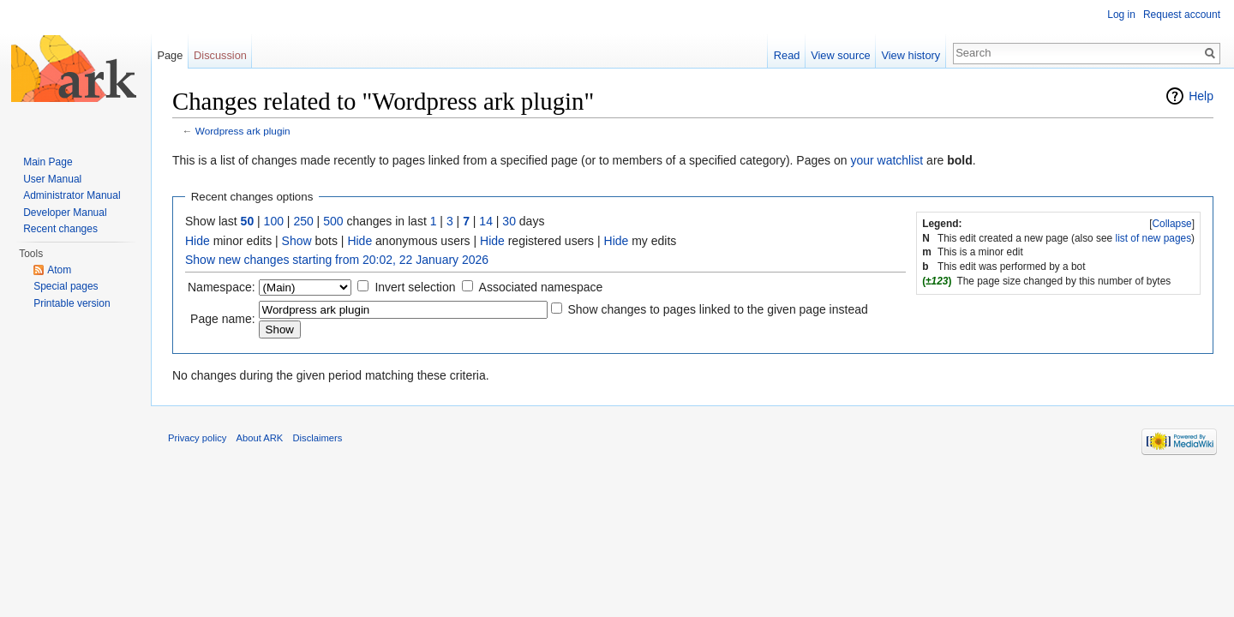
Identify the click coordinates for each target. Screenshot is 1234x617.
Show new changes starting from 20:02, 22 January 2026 (336, 260)
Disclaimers (318, 438)
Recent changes (60, 229)
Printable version (71, 303)
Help (1201, 96)
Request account (1181, 15)
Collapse (1171, 224)
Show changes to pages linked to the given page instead (717, 309)
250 (303, 221)
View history (910, 55)
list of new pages (1154, 238)
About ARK (260, 438)
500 (333, 221)
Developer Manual (64, 213)
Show (297, 241)
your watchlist (886, 160)
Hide (197, 241)
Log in (1121, 15)
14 (486, 221)
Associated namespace (541, 287)
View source (840, 55)
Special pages (65, 286)
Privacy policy (197, 438)
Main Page (47, 162)
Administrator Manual (71, 195)
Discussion (220, 55)
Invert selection (414, 287)
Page (170, 55)
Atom (59, 270)
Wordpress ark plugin (243, 130)
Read (787, 55)
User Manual (52, 179)
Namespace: (221, 287)
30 (509, 221)
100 (274, 221)
